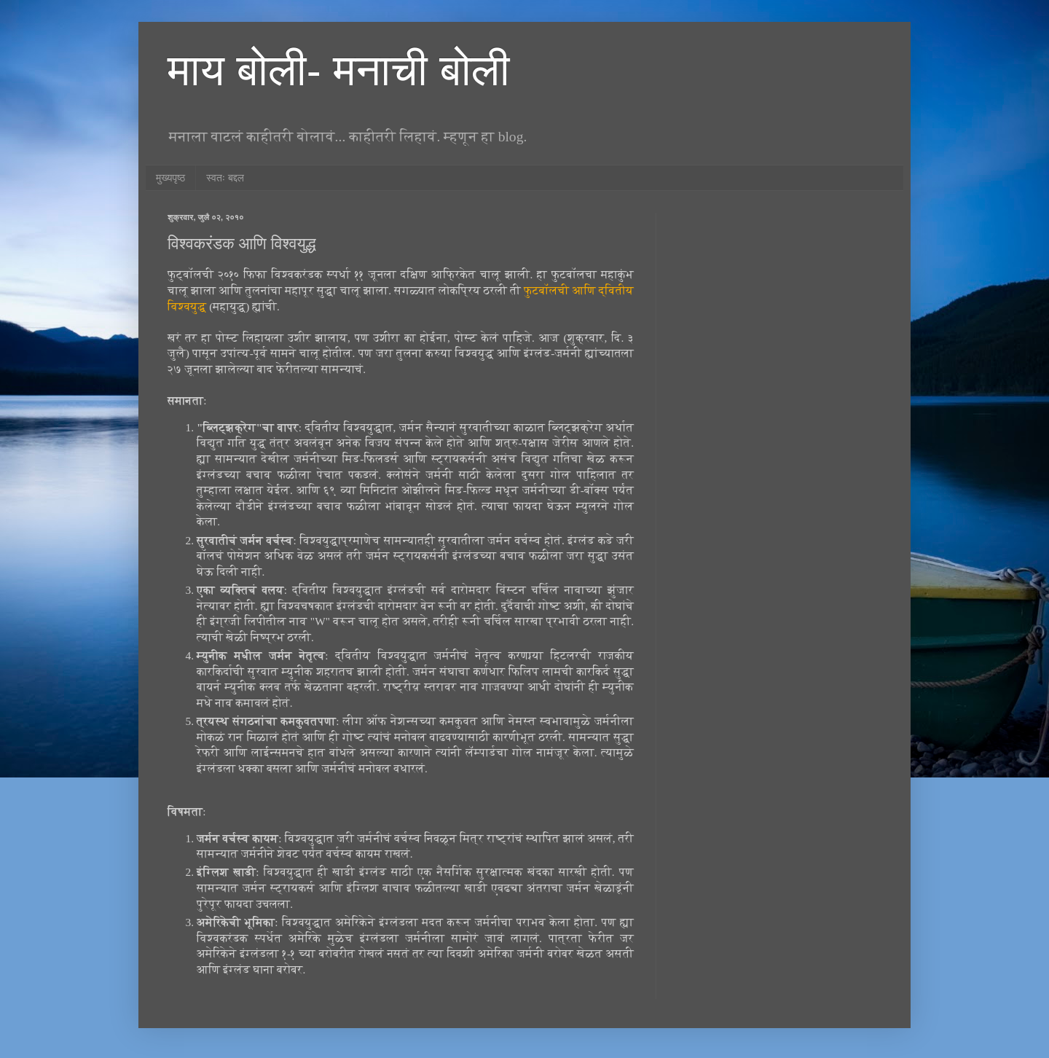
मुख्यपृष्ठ (170, 178)
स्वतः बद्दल (225, 178)
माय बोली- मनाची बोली (338, 70)
